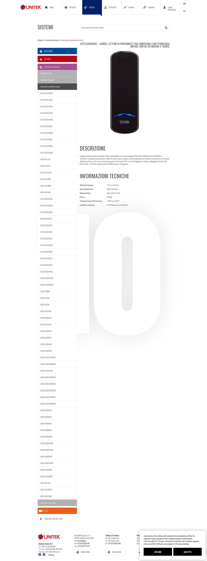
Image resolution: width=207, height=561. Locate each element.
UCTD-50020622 (46, 245)
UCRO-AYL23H (45, 482)
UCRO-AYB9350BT (46, 463)
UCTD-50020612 (46, 238)
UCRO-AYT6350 (45, 311)
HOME (48, 7)
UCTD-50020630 (46, 212)
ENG (184, 10)
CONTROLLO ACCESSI (48, 67)
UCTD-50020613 (46, 258)
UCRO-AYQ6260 (46, 344)
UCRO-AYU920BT (46, 476)
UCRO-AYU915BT (46, 469)
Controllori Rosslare (47, 79)
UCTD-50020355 (46, 99)
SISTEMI (92, 9)
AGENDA (128, 7)
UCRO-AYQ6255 (46, 331)
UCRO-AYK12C (45, 165)
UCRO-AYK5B (45, 297)
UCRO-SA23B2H (46, 489)
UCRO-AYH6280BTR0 (48, 364)
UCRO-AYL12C (45, 159)
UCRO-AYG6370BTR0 (47, 397)
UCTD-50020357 (46, 126)
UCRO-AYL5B (45, 304)
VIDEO (43, 511)
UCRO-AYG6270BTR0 (48, 383)
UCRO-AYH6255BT (46, 278)
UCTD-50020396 (46, 119)
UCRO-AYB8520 (46, 410)
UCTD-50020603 (46, 152)
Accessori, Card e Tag (47, 502)
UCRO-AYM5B (45, 291)
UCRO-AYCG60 (45, 179)
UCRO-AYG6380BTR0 (48, 403)
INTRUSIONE (45, 51)
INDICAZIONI (82, 552)
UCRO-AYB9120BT (46, 443)
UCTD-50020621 (46, 225)
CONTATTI (148, 7)
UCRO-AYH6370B (46, 370)
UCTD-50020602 (46, 146)
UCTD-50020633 (46, 271)
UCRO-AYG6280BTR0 (48, 390)
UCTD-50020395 (46, 106)
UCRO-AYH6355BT (46, 284)
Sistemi (40, 40)
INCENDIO (44, 59)
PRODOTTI (69, 7)
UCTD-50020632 (46, 251)
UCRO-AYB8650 (46, 430)
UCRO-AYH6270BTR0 (48, 357)
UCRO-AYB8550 (46, 416)
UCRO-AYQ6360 (46, 350)
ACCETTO (187, 551)
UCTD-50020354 (46, 93)
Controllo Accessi (52, 40)
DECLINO (157, 551)
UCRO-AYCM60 (45, 185)
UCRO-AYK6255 (45, 317)
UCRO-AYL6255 (45, 324)
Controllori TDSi (45, 73)
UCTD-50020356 (46, 113)
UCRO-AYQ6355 (45, 337)
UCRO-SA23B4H (46, 496)
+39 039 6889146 (83, 543)
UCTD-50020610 (46, 198)
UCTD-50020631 (46, 231)
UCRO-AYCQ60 (45, 192)
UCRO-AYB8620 (46, 423)
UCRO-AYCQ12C (46, 172)
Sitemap (51, 554)
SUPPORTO (109, 7)
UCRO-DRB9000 (46, 456)
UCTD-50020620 (46, 205)
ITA (184, 3)
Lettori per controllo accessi (72, 40)
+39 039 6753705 (83, 545)
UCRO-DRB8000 (46, 436)
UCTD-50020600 (46, 132)
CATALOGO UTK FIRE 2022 (50, 519)
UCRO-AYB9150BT (46, 449)
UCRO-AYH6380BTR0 (48, 377)
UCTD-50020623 (46, 264)
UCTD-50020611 (46, 218)
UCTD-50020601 (46, 139)
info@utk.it (82, 540)
